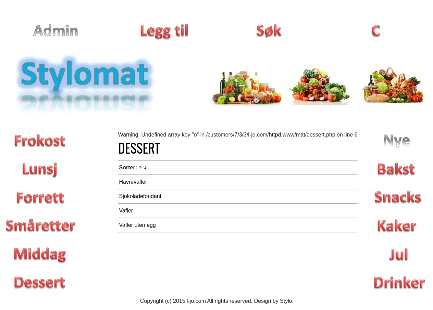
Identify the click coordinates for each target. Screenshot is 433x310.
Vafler (126, 211)
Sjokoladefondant (140, 196)
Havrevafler (133, 182)
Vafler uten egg (137, 225)
